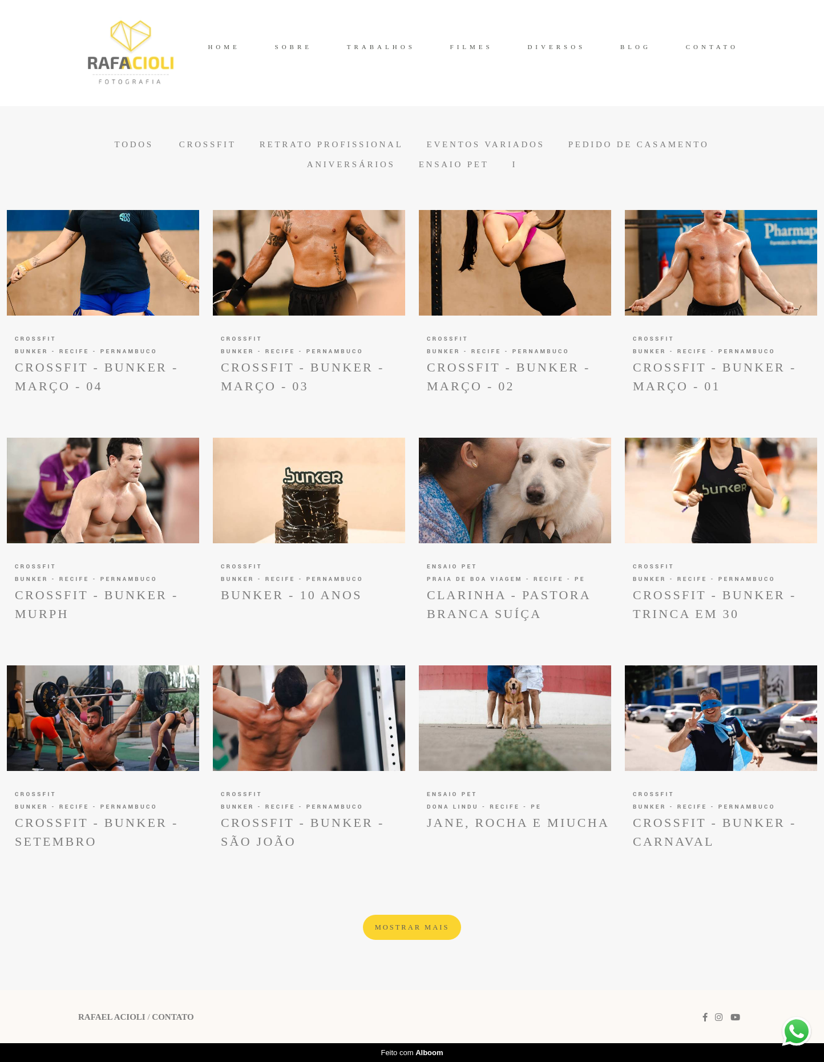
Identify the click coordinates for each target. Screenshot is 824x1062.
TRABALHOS (381, 46)
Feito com (412, 1052)
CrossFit (207, 144)
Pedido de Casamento (638, 144)
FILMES (471, 46)
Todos (133, 144)
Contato (172, 1017)
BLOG (635, 46)
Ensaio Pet (454, 164)
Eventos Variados (486, 144)
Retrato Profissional (331, 144)
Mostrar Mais (412, 927)
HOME (224, 46)
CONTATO (712, 46)
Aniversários (351, 164)
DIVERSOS (556, 46)
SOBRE (293, 46)
